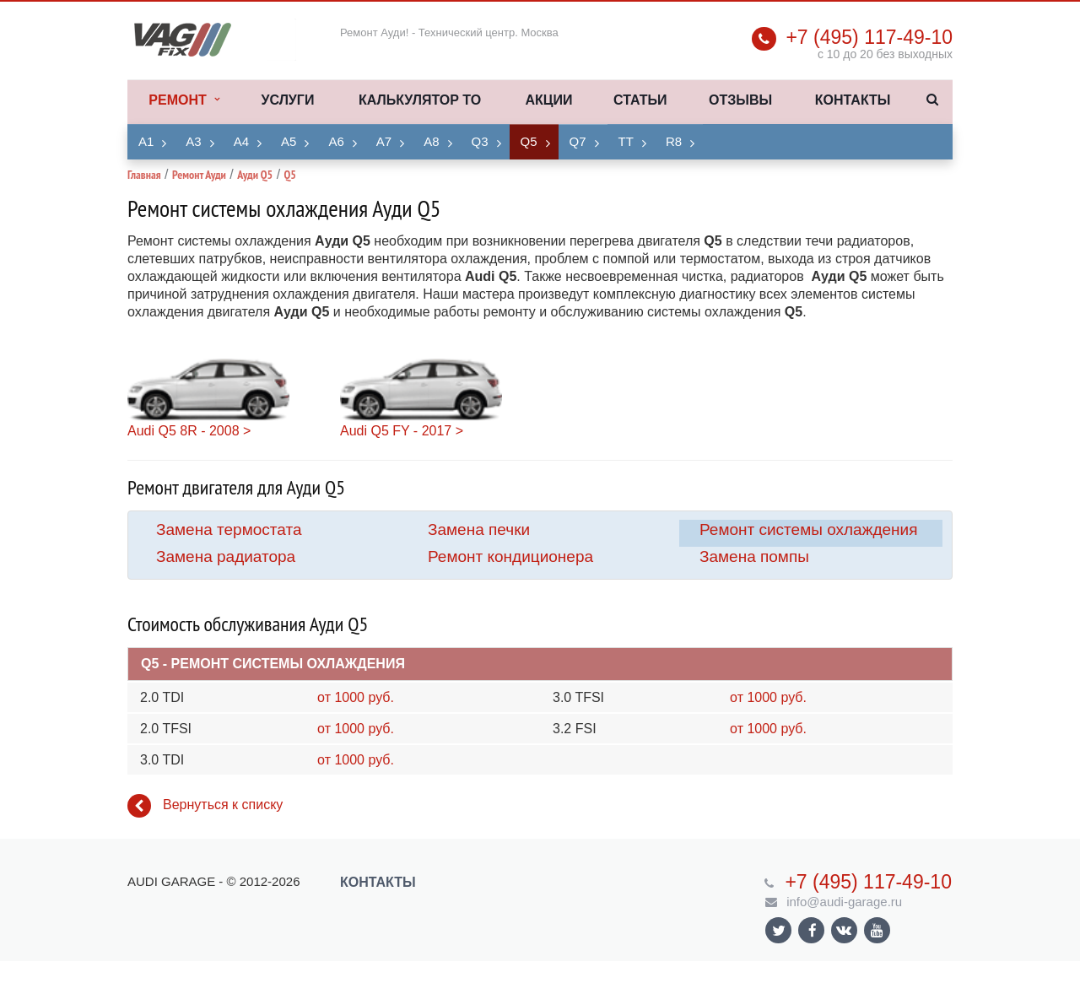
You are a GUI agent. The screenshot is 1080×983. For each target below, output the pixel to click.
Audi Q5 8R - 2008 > (189, 431)
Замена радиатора (225, 556)
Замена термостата (228, 529)
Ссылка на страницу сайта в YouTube (877, 930)
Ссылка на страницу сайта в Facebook (812, 930)
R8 (674, 141)
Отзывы (740, 100)
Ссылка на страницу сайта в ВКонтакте (843, 929)
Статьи (640, 100)
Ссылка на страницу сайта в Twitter (779, 930)
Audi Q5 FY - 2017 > (401, 431)
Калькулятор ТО (420, 100)
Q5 (529, 141)
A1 (146, 141)
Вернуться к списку (205, 806)
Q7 (578, 141)
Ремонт (183, 100)
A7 (384, 141)
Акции (548, 100)
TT (626, 141)
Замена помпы (754, 556)
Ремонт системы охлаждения (808, 529)
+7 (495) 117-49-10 (869, 37)
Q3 (480, 141)
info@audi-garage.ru (844, 901)
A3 (193, 141)
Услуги (288, 100)
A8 (431, 141)
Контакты (853, 100)
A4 (241, 141)
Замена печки (479, 529)
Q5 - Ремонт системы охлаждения (273, 663)
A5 (288, 141)
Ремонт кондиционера (510, 556)
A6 (335, 141)
